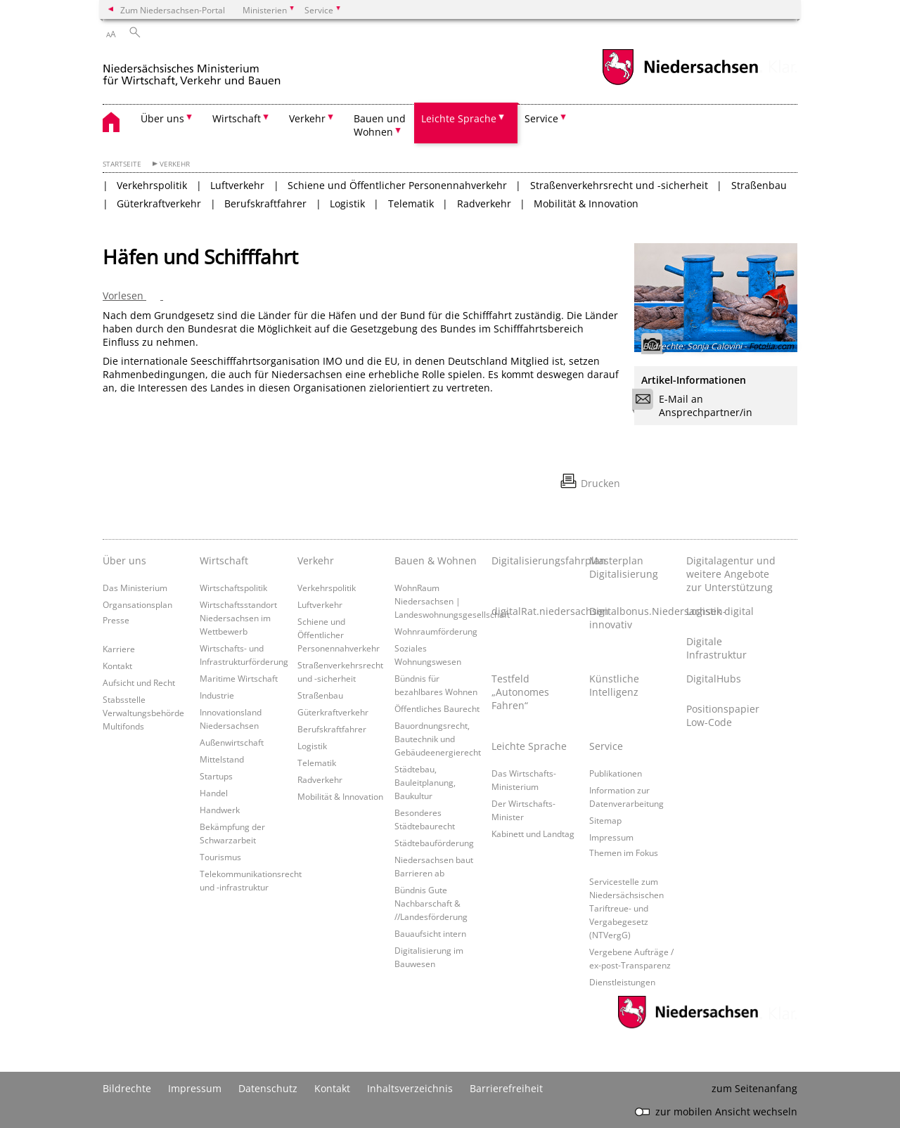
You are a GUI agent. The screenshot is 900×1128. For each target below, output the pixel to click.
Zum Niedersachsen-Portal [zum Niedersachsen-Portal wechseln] (172, 9)
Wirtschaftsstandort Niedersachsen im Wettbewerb (238, 618)
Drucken (600, 483)
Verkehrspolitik (152, 185)
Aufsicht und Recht (139, 682)
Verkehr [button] (307, 118)
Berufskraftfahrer (265, 203)
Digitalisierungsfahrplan (536, 560)
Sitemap (605, 820)
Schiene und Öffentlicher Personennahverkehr (397, 185)
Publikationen (615, 773)
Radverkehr (484, 203)
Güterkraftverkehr (159, 203)
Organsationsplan (137, 604)
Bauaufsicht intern (430, 933)
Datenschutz (267, 1088)
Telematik (411, 203)
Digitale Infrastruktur (716, 648)
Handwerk (220, 809)
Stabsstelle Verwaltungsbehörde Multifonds (143, 713)
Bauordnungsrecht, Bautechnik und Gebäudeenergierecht (437, 739)
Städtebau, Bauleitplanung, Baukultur (425, 782)
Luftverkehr (237, 185)
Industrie (217, 695)
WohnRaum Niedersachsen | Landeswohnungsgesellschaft (452, 601)
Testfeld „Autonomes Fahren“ (520, 692)
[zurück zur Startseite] (222, 69)
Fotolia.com (771, 346)
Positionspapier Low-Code (722, 715)
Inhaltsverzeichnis (410, 1088)
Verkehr (175, 164)
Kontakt (117, 665)
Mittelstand (222, 759)
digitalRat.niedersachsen (536, 611)
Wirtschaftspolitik (233, 587)
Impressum (611, 837)
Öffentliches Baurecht (437, 708)
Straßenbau (759, 185)
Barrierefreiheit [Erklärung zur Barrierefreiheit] (506, 1088)
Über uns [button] (162, 118)
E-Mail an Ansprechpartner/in (696, 405)
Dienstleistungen (622, 981)
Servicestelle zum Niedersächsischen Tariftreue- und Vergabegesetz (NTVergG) (626, 908)
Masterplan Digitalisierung (623, 567)
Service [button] (541, 118)
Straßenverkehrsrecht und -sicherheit (619, 185)
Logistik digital (720, 611)
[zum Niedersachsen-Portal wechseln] (680, 83)
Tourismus (220, 856)
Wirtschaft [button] (236, 118)
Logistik (347, 203)
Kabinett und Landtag (532, 833)
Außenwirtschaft (232, 742)
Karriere (119, 648)
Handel (214, 792)
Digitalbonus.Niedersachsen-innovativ (634, 617)
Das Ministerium (135, 587)
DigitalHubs (713, 678)
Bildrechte (127, 1088)
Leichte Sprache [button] (458, 118)
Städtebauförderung (434, 842)
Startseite (122, 164)
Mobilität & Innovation (586, 203)
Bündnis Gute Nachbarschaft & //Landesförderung (431, 903)
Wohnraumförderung (435, 631)
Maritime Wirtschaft (239, 678)
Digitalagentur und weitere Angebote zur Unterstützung (731, 574)
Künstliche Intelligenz (614, 685)
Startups (216, 776)
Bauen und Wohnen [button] (380, 125)
